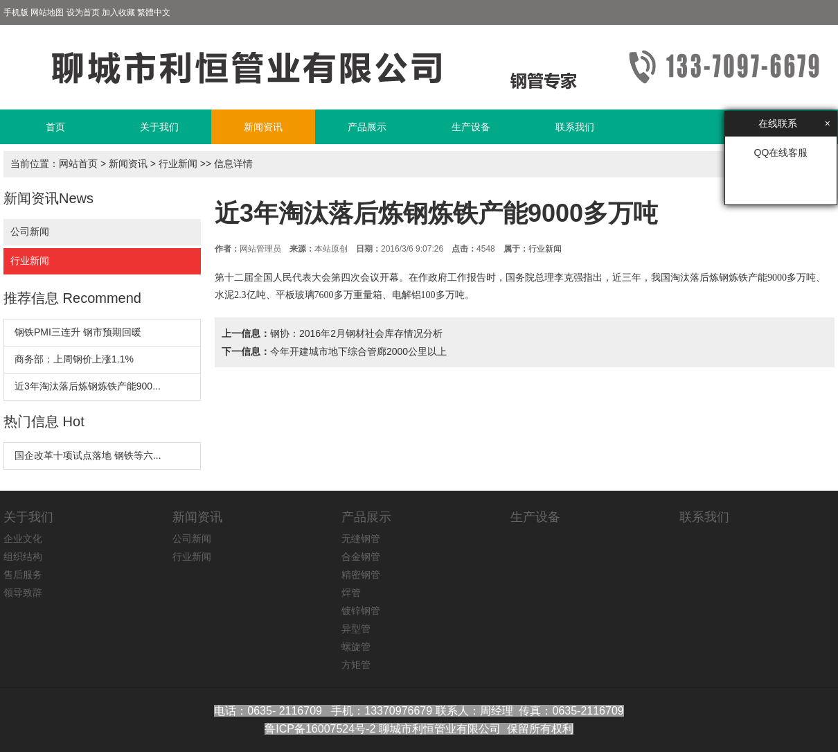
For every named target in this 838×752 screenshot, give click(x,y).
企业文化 (22, 538)
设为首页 (83, 12)
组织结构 (22, 556)
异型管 (356, 628)
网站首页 (78, 163)
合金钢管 (360, 556)
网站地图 (47, 12)
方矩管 (356, 664)
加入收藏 (118, 12)
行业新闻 (178, 163)
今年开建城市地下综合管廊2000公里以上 (358, 351)
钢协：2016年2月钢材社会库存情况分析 (356, 333)
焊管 (351, 592)
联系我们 (574, 126)
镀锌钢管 (360, 610)
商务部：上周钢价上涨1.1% (74, 359)
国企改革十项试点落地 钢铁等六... (88, 455)
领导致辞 (22, 592)
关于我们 (159, 126)
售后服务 (22, 574)
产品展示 (367, 126)
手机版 (15, 12)
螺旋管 (356, 646)
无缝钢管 (360, 538)
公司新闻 (29, 231)
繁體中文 (153, 12)
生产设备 (471, 126)
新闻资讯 (263, 126)
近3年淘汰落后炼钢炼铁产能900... (88, 386)
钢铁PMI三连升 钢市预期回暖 (78, 332)
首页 (55, 126)
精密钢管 (360, 574)
